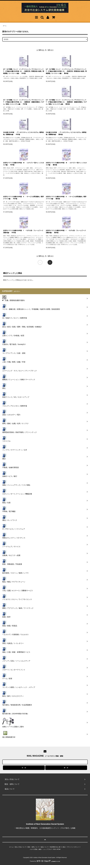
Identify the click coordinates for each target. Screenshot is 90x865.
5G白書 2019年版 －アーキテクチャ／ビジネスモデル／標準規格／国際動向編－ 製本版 (66, 133)
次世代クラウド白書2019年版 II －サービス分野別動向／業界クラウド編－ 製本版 (66, 198)
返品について (44, 847)
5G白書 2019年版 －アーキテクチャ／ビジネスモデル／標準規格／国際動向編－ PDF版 (23, 133)
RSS (54, 849)
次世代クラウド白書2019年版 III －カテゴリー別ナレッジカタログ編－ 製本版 (66, 164)
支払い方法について (20, 847)
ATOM (58, 849)
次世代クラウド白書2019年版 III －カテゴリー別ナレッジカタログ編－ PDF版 (23, 164)
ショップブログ (47, 849)
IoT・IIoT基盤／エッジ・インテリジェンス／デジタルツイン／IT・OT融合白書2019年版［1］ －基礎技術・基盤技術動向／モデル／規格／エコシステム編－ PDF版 (23, 102)
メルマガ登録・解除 (35, 849)
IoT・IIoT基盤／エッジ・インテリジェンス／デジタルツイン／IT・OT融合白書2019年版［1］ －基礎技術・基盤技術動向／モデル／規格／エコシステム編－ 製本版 (66, 102)
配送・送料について (33, 847)
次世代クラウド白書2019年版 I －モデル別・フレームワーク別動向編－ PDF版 (23, 231)
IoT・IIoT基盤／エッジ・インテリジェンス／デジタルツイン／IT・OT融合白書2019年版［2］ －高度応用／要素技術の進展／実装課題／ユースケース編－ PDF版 (23, 71)
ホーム (4, 25)
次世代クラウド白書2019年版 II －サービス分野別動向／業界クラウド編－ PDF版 (23, 198)
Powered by (45, 861)
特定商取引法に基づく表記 (57, 847)
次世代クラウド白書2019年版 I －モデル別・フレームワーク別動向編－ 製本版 (66, 231)
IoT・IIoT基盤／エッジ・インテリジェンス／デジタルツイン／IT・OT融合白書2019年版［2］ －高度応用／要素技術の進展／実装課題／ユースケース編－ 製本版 (66, 71)
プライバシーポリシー (73, 847)
